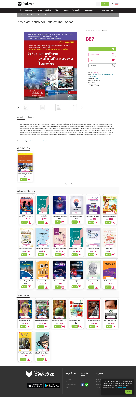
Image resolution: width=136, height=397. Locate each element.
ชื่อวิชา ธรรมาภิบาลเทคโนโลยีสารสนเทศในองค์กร (43, 15)
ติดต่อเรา (68, 387)
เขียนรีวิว (104, 30)
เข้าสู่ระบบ (105, 4)
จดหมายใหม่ (99, 390)
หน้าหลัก (20, 15)
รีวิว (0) (31, 117)
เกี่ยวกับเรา (68, 379)
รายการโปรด (99, 387)
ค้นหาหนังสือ (26, 15)
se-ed (21, 141)
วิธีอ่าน (82, 381)
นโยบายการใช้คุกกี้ (120, 388)
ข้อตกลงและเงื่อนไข (71, 384)
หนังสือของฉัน (99, 379)
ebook (29, 141)
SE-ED (96, 78)
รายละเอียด (21, 117)
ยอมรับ (129, 392)
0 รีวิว (98, 30)
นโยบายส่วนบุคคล (70, 382)
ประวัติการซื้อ (99, 384)
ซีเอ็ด (25, 141)
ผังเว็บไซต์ (68, 390)
